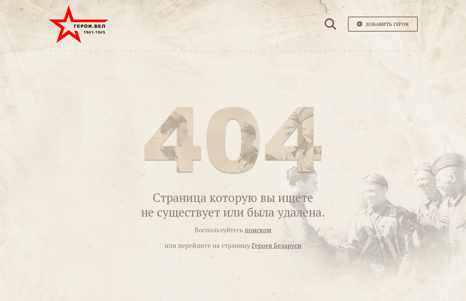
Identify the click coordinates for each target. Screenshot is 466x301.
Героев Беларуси (276, 245)
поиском (258, 230)
